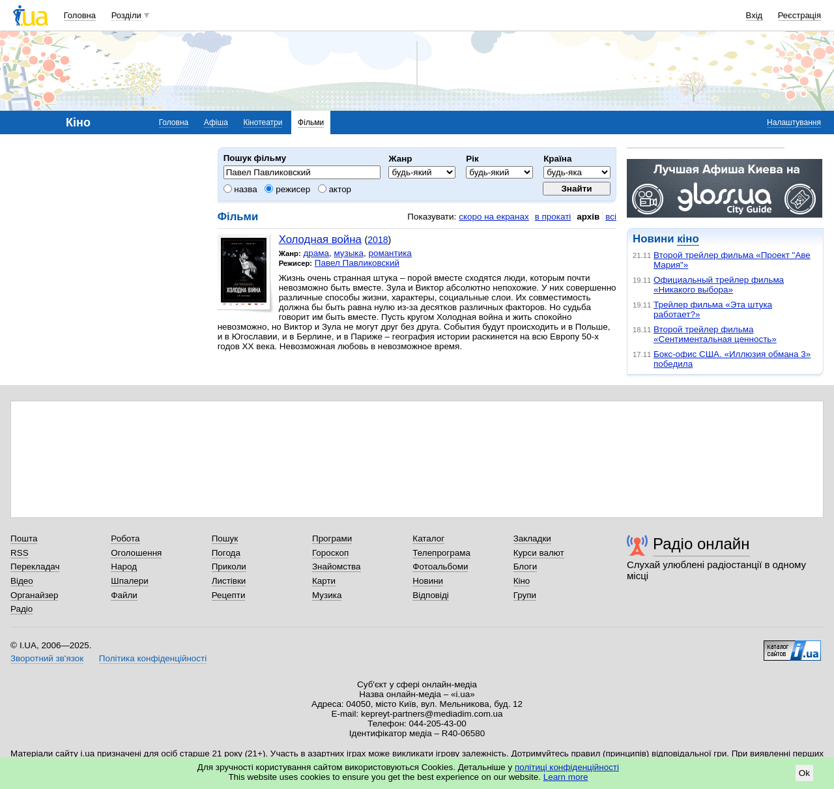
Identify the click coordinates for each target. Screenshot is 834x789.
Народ (124, 566)
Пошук (225, 538)
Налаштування (794, 122)
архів (588, 217)
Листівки (229, 581)
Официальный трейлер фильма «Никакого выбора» (719, 284)
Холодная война (320, 239)
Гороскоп (330, 553)
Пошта (23, 538)
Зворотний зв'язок (46, 658)
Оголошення (136, 553)
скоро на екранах (493, 217)
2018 (377, 240)
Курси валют (538, 553)
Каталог (428, 538)
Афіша (216, 122)
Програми (332, 538)
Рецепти (229, 595)
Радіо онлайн (701, 543)
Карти (324, 581)
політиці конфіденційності (567, 767)
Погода (226, 553)
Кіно (521, 581)
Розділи (126, 15)
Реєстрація (799, 15)
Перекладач (34, 566)
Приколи (229, 566)
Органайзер (34, 595)
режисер (287, 189)
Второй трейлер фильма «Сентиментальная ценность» (715, 334)
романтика (389, 253)
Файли (124, 595)
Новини (427, 581)
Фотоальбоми (440, 566)
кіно (687, 239)
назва (240, 189)
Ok (804, 773)
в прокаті (553, 217)
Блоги (525, 566)
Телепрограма (441, 553)
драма (316, 253)
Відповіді (430, 595)
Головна (80, 15)
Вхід (754, 15)
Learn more (565, 777)
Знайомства (336, 566)
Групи (524, 595)
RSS (19, 553)
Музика (326, 595)
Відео (21, 581)
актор (334, 189)
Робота (125, 538)
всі (610, 217)
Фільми (311, 122)
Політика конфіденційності (153, 658)
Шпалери (129, 581)
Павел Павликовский (357, 263)
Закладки (532, 538)
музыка (349, 253)
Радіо (21, 609)
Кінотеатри (262, 122)
